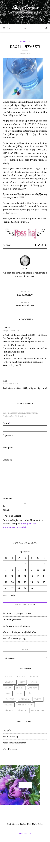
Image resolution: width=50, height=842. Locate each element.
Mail (9, 824)
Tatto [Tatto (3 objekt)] (38, 699)
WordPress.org (10, 749)
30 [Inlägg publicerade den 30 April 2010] (31, 588)
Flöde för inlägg (10, 736)
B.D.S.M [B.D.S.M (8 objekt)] (8, 677)
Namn (6, 423)
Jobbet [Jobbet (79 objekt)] (33, 688)
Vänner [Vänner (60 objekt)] (9, 710)
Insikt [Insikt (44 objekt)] (20, 688)
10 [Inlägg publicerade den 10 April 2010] (38, 570)
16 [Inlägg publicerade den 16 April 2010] (32, 576)
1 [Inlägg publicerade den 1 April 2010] (25, 563)
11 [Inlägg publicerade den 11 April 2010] (44, 570)
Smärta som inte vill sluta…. (16, 626)
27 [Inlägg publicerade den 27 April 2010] (12, 588)
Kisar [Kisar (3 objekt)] (8, 693)
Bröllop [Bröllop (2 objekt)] (10, 682)
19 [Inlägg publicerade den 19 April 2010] (6, 582)
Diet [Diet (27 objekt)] (22, 682)
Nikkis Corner (25, 7)
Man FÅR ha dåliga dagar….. (16, 638)
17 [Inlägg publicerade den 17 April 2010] (38, 576)
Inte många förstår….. (13, 619)
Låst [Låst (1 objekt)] (30, 693)
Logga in (7, 730)
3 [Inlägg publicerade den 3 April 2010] (37, 563)
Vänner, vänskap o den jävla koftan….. (21, 632)
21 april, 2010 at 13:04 (11, 384)
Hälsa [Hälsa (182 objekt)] (8, 688)
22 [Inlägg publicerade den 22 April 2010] (25, 582)
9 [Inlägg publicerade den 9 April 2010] (31, 570)
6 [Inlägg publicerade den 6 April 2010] (12, 570)
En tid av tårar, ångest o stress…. (18, 613)
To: (4, 506)
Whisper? (7, 498)
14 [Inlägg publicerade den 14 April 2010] (19, 576)
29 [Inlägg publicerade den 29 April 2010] (25, 588)
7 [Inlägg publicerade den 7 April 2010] (18, 570)
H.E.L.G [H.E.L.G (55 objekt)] (33, 682)
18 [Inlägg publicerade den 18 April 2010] (44, 576)
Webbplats (8, 447)
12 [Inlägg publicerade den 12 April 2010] (6, 576)
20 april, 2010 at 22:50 (11, 331)
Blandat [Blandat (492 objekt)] (35, 677)
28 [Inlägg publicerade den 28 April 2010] (19, 588)
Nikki (7, 245)
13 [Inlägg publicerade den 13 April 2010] (12, 576)
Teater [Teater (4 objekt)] (9, 705)
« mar (5, 595)
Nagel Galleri (37, 824)
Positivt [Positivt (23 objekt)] (10, 699)
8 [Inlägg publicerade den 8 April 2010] (25, 570)
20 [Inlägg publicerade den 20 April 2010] (12, 582)
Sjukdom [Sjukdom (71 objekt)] (24, 699)
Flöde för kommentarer (14, 742)
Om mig (15, 824)
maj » (12, 595)
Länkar (23, 824)
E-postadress (10, 435)
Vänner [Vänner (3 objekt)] (22, 710)
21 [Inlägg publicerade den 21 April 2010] (19, 582)
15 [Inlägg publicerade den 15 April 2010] (25, 576)
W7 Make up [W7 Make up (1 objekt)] (37, 710)
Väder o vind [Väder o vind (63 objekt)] (25, 705)
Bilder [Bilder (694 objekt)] (21, 677)
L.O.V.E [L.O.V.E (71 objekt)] (19, 693)
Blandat (25, 42)
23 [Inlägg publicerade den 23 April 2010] (31, 582)
